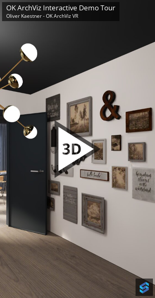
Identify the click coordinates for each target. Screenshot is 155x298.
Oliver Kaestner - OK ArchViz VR (42, 15)
